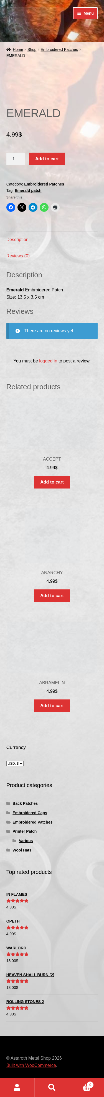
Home (18, 49)
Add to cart (47, 158)
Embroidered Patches (59, 49)
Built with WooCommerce (31, 1065)
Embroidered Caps (29, 813)
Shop (32, 49)
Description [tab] (17, 239)
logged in (48, 361)
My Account (17, 1087)
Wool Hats (21, 850)
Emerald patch (28, 190)
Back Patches (25, 803)
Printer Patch (24, 831)
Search (52, 1087)
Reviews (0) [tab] (18, 256)
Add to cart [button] (52, 482)
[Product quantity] (15, 159)
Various (26, 841)
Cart (81, 1083)
